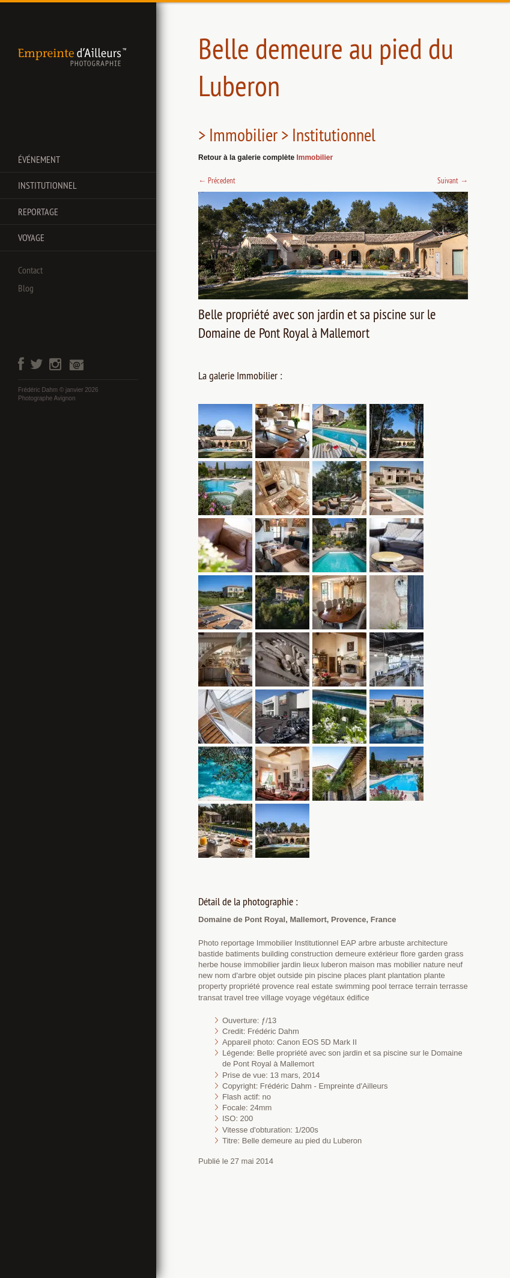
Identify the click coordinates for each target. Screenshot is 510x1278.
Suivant (452, 180)
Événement (39, 159)
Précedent (216, 180)
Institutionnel (47, 185)
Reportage (38, 212)
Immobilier (314, 157)
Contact (30, 270)
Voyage (31, 237)
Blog (26, 288)
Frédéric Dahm (38, 390)
